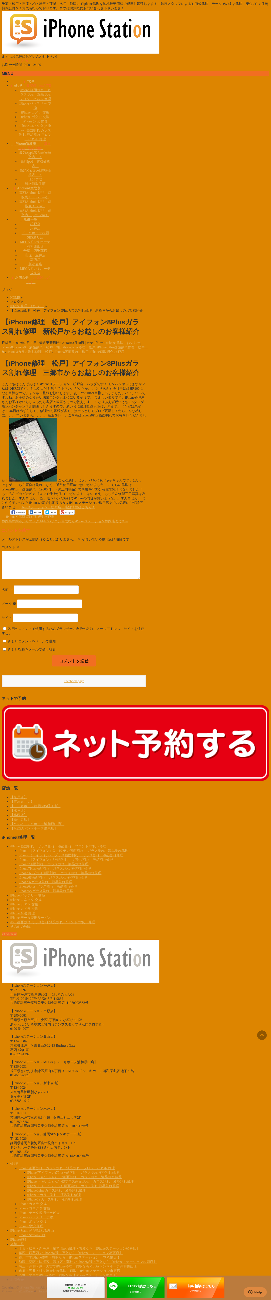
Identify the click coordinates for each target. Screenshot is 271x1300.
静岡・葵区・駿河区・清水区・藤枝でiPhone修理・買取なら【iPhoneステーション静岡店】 (88, 1267)
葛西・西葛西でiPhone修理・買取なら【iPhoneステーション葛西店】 (71, 1258)
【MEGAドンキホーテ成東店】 (34, 833)
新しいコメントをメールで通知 (32, 646)
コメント (11, 547)
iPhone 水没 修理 (35, 121)
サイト (7, 623)
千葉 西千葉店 (35, 251)
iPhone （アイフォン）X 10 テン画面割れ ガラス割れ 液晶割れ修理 (73, 856)
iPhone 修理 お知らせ (123, 343)
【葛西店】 (18, 820)
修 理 (14, 1169)
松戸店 (35, 224)
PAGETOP (9, 939)
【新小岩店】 (20, 824)
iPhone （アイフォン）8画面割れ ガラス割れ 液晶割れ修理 (66, 865)
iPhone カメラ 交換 (35, 112)
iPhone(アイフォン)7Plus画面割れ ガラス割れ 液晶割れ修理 (73, 1177)
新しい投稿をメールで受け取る (32, 654)
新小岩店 (35, 264)
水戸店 (35, 228)
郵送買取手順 (35, 184)
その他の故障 (20, 931)
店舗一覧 (17, 1249)
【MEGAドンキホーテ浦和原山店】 (37, 829)
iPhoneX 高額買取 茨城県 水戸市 (28, 517)
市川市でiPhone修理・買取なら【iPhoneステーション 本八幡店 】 (70, 1262)
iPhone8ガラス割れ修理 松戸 (29, 352)
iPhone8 (7, 347)
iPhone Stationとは (32, 1240)
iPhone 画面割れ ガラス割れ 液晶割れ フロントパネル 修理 (37, 94)
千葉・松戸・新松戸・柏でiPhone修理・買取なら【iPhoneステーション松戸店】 (79, 1253)
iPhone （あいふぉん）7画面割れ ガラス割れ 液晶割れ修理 (74, 1182)
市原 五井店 (35, 255)
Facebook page (74, 686)
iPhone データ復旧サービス (30, 923)
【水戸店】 (18, 815)
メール (9, 609)
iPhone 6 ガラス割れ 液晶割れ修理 (45, 887)
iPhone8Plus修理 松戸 (78, 347)
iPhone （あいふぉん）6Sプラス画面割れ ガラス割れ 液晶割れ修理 (80, 1186)
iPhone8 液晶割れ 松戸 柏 (37, 347)
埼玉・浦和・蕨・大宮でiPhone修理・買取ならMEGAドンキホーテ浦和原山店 (78, 1271)
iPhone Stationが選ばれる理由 (32, 1235)
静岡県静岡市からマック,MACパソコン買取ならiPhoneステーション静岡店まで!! (65, 521)
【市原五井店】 (22, 806)
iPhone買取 (20, 1244)
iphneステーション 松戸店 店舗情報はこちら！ (57, 507)
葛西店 (35, 259)
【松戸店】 (18, 802)
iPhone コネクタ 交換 (35, 126)
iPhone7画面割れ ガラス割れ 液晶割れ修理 (53, 869)
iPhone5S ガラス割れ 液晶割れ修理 (46, 896)
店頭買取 (35, 179)
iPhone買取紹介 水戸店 (107, 352)
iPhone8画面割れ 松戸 (71, 352)
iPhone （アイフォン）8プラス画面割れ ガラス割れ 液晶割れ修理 (71, 860)
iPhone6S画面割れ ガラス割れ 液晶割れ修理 (53, 882)
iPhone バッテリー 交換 (27, 900)
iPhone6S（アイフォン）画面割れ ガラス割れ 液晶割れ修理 (73, 1191)
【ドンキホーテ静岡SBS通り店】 (35, 811)
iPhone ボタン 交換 (35, 117)
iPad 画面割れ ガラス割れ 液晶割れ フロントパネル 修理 (35, 134)
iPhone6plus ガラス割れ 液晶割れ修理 (48, 891)
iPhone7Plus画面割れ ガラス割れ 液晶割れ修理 (55, 873)
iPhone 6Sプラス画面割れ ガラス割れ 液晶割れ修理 (60, 878)
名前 (7, 595)
